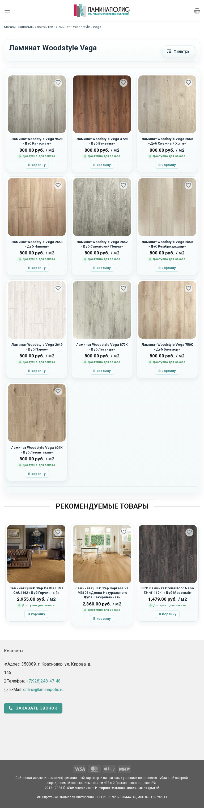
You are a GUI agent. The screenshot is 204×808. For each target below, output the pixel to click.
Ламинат (63, 27)
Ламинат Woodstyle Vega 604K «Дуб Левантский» (36, 450)
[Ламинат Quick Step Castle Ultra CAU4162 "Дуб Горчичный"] (36, 554)
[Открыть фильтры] (179, 51)
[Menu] (7, 10)
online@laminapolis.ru (43, 689)
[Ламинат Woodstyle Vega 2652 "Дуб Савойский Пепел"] (102, 207)
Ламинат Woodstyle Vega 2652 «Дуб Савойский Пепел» (102, 244)
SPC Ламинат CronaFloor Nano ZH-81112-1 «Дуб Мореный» (167, 590)
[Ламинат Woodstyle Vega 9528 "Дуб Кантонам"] (37, 104)
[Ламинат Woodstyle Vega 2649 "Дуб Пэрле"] (37, 310)
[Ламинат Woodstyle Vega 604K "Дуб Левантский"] (37, 413)
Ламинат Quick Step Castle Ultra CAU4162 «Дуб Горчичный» (36, 590)
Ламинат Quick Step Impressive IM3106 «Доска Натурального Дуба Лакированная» (102, 592)
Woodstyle (81, 27)
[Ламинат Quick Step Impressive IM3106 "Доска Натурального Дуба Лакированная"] (102, 554)
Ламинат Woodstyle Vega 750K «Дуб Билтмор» (167, 347)
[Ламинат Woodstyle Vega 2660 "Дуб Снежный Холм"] (167, 104)
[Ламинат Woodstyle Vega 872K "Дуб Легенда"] (102, 310)
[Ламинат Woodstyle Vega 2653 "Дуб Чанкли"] (37, 207)
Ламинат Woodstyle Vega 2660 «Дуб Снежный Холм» (167, 141)
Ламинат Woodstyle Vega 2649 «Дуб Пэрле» (36, 347)
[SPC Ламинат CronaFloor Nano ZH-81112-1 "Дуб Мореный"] (168, 554)
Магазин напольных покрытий (28, 27)
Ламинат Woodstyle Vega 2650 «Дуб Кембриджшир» (167, 244)
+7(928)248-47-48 (43, 681)
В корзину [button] (37, 165)
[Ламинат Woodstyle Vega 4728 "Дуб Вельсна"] (102, 104)
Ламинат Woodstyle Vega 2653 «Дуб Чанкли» (36, 244)
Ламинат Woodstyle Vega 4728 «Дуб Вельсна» (102, 141)
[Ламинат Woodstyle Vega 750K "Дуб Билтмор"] (167, 310)
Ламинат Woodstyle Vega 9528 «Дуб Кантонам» (36, 141)
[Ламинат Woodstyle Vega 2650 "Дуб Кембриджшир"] (167, 207)
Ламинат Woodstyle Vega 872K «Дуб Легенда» (102, 347)
